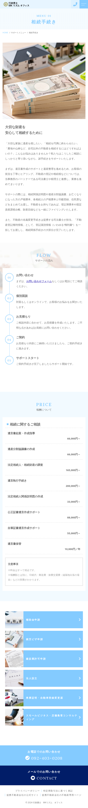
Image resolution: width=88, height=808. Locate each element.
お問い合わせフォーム (39, 281)
